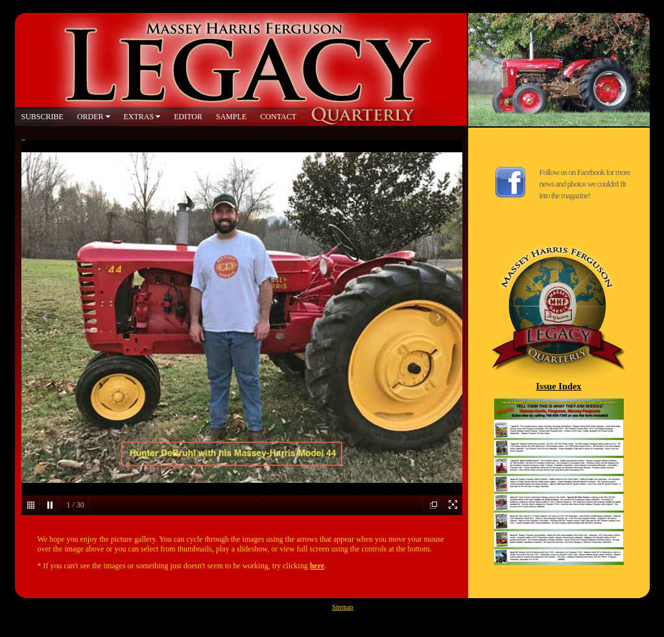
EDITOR (188, 116)
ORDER (90, 116)
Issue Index (559, 386)
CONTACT (278, 116)
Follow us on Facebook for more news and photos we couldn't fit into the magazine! (585, 183)
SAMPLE (231, 116)
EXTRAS (139, 116)
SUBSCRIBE (42, 116)
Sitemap (342, 606)
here (317, 565)
